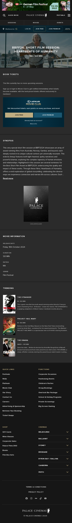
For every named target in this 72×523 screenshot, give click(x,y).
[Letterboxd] (36, 498)
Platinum (6, 383)
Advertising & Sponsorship (13, 406)
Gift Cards (6, 432)
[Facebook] (26, 498)
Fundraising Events (46, 379)
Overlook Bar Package (47, 392)
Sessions (12, 23)
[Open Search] (4, 15)
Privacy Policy (36, 492)
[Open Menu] (69, 15)
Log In (28, 29)
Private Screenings (46, 402)
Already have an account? (33, 121)
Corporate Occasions (47, 374)
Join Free (40, 29)
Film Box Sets (8, 455)
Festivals (6, 374)
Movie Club (7, 388)
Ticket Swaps (8, 415)
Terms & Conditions (36, 487)
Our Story (6, 392)
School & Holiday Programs (49, 397)
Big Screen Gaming (46, 406)
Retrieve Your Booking (11, 411)
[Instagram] (31, 498)
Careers (5, 402)
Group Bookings (45, 388)
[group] (12, 29)
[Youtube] (45, 498)
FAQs (4, 379)
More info (33, 124)
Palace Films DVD (9, 446)
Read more (8, 178)
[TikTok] (41, 498)
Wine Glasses (8, 437)
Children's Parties (45, 383)
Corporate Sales (9, 441)
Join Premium (54, 29)
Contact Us (7, 397)
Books (5, 450)
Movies (36, 23)
